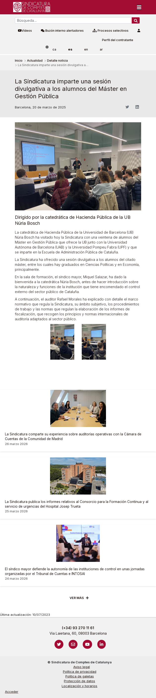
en (86, 49)
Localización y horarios (79, 686)
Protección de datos (79, 681)
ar (101, 49)
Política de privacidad (79, 671)
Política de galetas (79, 676)
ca (54, 49)
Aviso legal (81, 667)
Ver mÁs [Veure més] (77, 598)
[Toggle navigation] (139, 7)
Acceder (11, 692)
